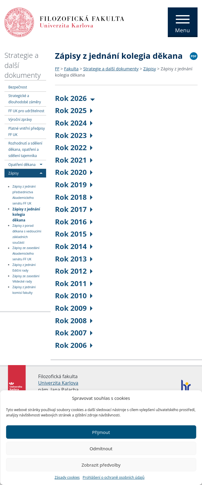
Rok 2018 (74, 197)
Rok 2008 (74, 320)
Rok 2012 (74, 271)
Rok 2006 (74, 345)
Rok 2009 (74, 308)
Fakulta (71, 69)
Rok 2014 (74, 246)
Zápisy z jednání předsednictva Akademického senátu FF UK (24, 195)
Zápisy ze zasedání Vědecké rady (26, 279)
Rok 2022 (74, 147)
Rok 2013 (74, 259)
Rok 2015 (74, 234)
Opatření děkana (21, 164)
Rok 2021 (74, 160)
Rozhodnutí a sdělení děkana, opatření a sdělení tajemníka (25, 149)
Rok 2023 (74, 135)
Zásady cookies (66, 477)
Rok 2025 (74, 110)
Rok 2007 (74, 332)
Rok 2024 (74, 123)
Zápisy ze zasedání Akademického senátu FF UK (26, 253)
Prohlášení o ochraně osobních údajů (114, 477)
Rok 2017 (74, 209)
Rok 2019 (74, 184)
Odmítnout (101, 448)
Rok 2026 (75, 98)
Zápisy (13, 173)
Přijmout (101, 432)
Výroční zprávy (20, 119)
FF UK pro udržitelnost (26, 110)
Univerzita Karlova (58, 383)
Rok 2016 (74, 221)
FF (57, 69)
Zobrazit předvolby (101, 465)
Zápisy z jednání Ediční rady (24, 267)
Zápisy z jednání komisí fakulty (24, 290)
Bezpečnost (17, 87)
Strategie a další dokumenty (111, 69)
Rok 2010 (74, 295)
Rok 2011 (74, 283)
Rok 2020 (74, 172)
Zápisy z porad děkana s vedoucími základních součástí (26, 234)
